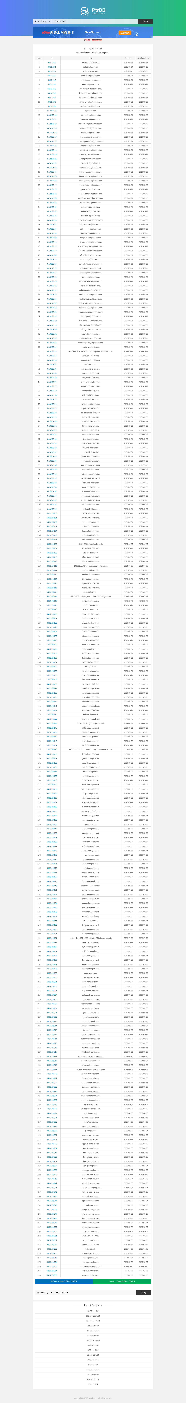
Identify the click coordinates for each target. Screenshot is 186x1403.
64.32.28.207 (52, 1008)
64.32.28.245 (52, 1205)
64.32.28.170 (52, 842)
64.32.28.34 (52, 216)
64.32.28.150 (52, 754)
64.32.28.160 (52, 798)
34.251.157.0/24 (93, 1379)
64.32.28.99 (52, 509)
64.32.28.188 (52, 921)
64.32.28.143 (52, 715)
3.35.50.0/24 (93, 1384)
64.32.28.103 (52, 527)
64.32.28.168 (52, 833)
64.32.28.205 (52, 999)
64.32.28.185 (52, 907)
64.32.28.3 (52, 80)
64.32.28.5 (52, 89)
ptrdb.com (93, 1398)
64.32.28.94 (52, 487)
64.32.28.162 (52, 807)
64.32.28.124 (52, 632)
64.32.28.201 (52, 982)
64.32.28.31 (52, 203)
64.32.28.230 (52, 1131)
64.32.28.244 (52, 1201)
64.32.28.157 (52, 785)
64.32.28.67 (52, 365)
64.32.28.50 (52, 286)
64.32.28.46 (52, 268)
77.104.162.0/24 (93, 1370)
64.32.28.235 (52, 1153)
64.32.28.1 (52, 67)
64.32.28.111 (52, 570)
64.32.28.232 (52, 1139)
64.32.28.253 (52, 1253)
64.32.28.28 (52, 189)
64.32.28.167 (52, 829)
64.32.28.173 (52, 855)
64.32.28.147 (52, 737)
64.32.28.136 (52, 684)
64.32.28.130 (52, 658)
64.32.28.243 (52, 1196)
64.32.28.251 (52, 1236)
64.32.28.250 (52, 1227)
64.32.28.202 (52, 986)
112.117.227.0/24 (93, 1321)
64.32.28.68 (52, 369)
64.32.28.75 (52, 400)
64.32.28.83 (52, 435)
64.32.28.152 (52, 763)
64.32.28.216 (52, 1048)
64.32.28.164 (52, 816)
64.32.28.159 (52, 794)
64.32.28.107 (52, 548)
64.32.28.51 (52, 290)
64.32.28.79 (52, 417)
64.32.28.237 (52, 1161)
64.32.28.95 (52, 492)
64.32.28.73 (52, 391)
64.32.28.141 (52, 706)
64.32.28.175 (52, 864)
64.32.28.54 (52, 303)
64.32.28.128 (52, 649)
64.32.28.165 (52, 820)
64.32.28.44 (52, 260)
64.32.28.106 (52, 540)
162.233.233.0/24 (93, 1316)
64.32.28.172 (52, 851)
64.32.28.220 (52, 1074)
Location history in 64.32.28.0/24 (122, 1281)
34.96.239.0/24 (93, 1335)
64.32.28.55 (52, 308)
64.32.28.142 (52, 710)
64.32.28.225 (52, 1096)
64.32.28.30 (52, 198)
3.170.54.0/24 (93, 1360)
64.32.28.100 (52, 513)
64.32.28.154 (52, 772)
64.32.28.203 (52, 991)
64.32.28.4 (52, 84)
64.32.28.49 (52, 281)
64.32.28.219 (52, 1065)
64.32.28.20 (52, 154)
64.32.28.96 (52, 496)
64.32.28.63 (52, 343)
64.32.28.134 (52, 675)
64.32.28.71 (52, 382)
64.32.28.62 (52, 338)
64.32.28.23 (52, 168)
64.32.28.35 (52, 220)
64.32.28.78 (52, 413)
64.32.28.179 (52, 881)
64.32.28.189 (52, 925)
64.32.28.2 (52, 76)
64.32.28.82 (52, 430)
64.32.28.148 (52, 741)
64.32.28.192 (52, 942)
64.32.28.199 (52, 973)
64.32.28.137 (52, 689)
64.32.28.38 (52, 233)
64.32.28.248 (52, 1218)
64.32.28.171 (52, 846)
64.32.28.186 (52, 912)
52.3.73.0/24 (93, 1365)
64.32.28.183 (52, 899)
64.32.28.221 (52, 1078)
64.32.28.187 (52, 916)
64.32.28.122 (52, 623)
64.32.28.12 (52, 119)
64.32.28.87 (52, 452)
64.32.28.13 (52, 124)
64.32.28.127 (52, 645)
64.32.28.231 (52, 1135)
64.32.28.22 (52, 163)
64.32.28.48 (52, 277)
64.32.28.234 (52, 1148)
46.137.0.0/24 (93, 1345)
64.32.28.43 (52, 255)
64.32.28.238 (52, 1166)
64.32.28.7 (52, 98)
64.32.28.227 (52, 1109)
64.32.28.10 (52, 111)
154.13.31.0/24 (93, 1326)
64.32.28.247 (52, 1214)
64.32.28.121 (52, 619)
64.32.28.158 (52, 789)
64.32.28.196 (52, 960)
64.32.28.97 (52, 500)
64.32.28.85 (52, 443)
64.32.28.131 (52, 662)
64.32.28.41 (52, 246)
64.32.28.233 (52, 1144)
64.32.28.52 (52, 295)
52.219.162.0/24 (93, 1331)
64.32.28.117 (52, 601)
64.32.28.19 (52, 150)
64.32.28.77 (52, 408)
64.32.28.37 (52, 229)
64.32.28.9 (52, 106)
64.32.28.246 (52, 1210)
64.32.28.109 (52, 557)
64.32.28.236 (52, 1157)
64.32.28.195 (52, 956)
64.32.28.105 (52, 535)
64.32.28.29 (52, 194)
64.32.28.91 (52, 474)
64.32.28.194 (52, 951)
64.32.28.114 (52, 583)
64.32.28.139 (52, 697)
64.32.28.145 (52, 728)
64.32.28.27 (52, 185)
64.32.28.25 (52, 176)
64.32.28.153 (52, 767)
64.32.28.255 (52, 1275)
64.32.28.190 (52, 929)
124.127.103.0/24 (93, 1340)
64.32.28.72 (52, 386)
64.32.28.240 (52, 1174)
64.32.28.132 (52, 667)
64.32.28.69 (52, 373)
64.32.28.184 (52, 903)
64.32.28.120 (52, 614)
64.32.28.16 (52, 137)
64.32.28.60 (52, 330)
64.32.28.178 (52, 877)
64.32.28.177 (52, 872)
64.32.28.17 (52, 141)
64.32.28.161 (52, 802)
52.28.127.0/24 (93, 1374)
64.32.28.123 (52, 627)
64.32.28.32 (52, 207)
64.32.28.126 (52, 640)
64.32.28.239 (52, 1170)
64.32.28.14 (52, 128)
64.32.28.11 (52, 115)
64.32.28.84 (52, 439)
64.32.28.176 (52, 868)
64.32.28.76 (52, 404)
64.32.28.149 (52, 745)
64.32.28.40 (52, 242)
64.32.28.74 (52, 395)
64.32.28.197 (52, 964)
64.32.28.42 (52, 251)
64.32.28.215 (52, 1043)
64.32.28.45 (52, 264)
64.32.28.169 (52, 837)
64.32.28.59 (52, 325)
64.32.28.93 (52, 483)
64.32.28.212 (52, 1030)
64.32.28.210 (52, 1021)
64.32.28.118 (52, 605)
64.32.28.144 (52, 719)
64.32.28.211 (52, 1026)
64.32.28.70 (52, 378)
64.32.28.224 (52, 1091)
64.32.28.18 (52, 146)
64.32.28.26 (52, 181)
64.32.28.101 (52, 518)
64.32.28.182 (52, 894)
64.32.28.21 (52, 159)
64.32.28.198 (52, 969)
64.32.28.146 (52, 732)
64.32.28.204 (52, 995)
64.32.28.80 (52, 422)
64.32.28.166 (52, 824)
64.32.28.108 (52, 553)
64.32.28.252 (52, 1245)
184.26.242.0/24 (93, 1311)
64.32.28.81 (52, 426)
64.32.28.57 (52, 316)
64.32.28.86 (52, 448)
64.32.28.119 (52, 610)
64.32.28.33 (52, 211)
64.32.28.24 (52, 172)
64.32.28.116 (52, 592)
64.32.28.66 (52, 360)
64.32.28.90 (52, 465)
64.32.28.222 (52, 1083)
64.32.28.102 (52, 522)
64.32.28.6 (52, 93)
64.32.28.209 (52, 1017)
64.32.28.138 (52, 693)
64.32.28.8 (52, 102)
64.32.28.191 (52, 934)
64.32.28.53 (52, 299)
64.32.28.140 (52, 702)
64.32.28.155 (52, 776)
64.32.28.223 (52, 1087)
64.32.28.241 (52, 1183)
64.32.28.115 (52, 588)
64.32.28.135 (52, 680)
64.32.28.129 (52, 654)
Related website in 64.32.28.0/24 (64, 1281)
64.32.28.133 (52, 671)
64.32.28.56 (52, 312)
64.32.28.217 (52, 1052)
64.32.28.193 (52, 947)
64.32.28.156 (52, 780)
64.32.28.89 (52, 461)
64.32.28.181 (52, 890)
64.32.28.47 (52, 273)
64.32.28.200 (52, 977)
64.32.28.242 (52, 1192)
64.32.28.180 (52, 886)
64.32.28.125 (52, 636)
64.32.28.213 (52, 1034)
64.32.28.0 (52, 63)
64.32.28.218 (52, 1061)
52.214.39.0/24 (93, 1355)
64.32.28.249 (52, 1223)
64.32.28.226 (52, 1100)
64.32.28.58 (52, 321)
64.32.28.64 (52, 347)
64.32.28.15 (52, 133)
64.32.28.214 (52, 1039)
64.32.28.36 (52, 225)
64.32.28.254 (52, 1262)
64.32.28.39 (52, 238)
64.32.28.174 (52, 859)
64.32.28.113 (52, 579)
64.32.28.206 (52, 1004)
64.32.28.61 (52, 334)
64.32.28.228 (52, 1118)
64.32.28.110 (52, 562)
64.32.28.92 (52, 478)
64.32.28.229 (52, 1126)
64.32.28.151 (52, 759)
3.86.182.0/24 (93, 1350)
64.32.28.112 (52, 575)
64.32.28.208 (52, 1013)
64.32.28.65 (52, 356)
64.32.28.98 (52, 505)
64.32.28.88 (52, 457)
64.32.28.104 (52, 531)
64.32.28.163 (52, 811)
